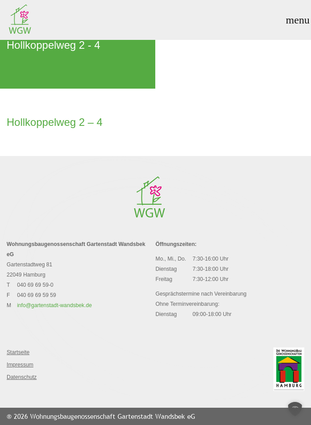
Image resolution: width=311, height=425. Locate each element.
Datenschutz (22, 377)
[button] (295, 409)
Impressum (20, 365)
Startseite (18, 352)
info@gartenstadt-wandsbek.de (54, 305)
